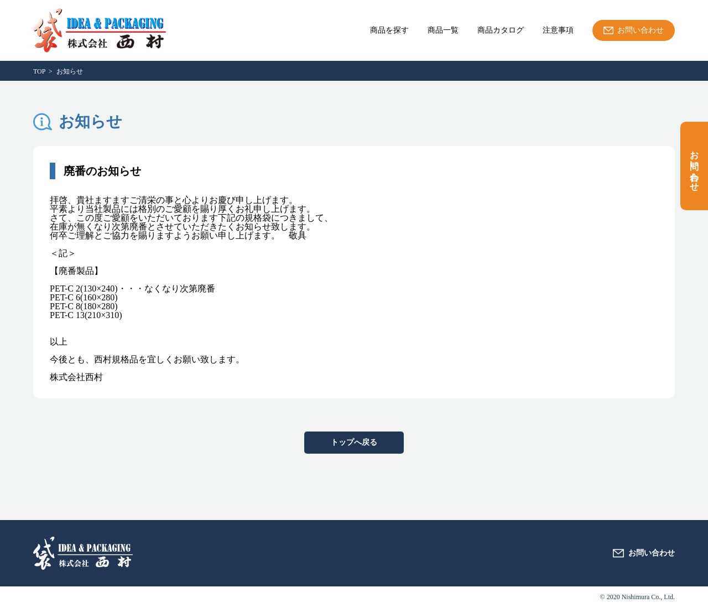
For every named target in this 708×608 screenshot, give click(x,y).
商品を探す (389, 30)
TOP (39, 71)
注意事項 (558, 30)
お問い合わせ (694, 166)
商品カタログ (500, 30)
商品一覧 (443, 30)
